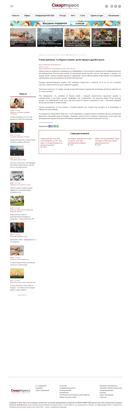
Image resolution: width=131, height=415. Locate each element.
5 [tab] (72, 49)
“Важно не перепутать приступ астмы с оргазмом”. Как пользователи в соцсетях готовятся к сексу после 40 (77, 42)
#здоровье (20, 112)
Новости (15, 15)
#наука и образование (45, 68)
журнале (60, 78)
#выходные (13, 211)
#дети (68, 68)
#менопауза (13, 114)
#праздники (29, 210)
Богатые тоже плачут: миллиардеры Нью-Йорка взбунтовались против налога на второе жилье (22, 165)
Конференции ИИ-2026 (44, 15)
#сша (24, 159)
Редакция (38, 388)
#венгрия (26, 137)
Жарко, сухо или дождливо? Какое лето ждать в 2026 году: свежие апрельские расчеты (107, 141)
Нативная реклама (106, 390)
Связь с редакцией (42, 390)
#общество (13, 112)
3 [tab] (66, 49)
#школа (73, 68)
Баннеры (103, 393)
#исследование (56, 68)
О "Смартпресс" (41, 386)
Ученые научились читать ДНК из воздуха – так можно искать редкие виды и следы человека (22, 288)
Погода (62, 15)
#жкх (18, 259)
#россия (19, 211)
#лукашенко (20, 137)
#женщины (27, 112)
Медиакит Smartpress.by (108, 386)
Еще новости (22, 295)
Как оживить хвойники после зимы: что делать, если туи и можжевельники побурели (80, 141)
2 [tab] (64, 49)
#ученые (63, 68)
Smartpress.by (22, 405)
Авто (73, 15)
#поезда (23, 210)
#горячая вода (24, 259)
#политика (13, 137)
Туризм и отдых (96, 15)
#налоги (19, 159)
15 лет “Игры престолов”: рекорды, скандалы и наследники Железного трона (49, 42)
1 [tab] (61, 49)
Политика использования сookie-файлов (75, 395)
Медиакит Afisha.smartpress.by (111, 388)
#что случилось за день (24, 184)
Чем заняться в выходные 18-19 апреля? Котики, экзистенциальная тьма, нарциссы (104, 42)
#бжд (18, 210)
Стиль (82, 15)
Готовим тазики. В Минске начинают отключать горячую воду (22, 42)
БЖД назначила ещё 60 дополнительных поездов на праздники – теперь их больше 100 (22, 217)
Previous (11, 36)
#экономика (13, 159)
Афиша (27, 15)
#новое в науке (21, 282)
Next (119, 36)
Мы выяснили (113, 15)
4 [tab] (69, 49)
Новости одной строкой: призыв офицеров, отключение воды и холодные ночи (21, 190)
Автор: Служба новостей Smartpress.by (50, 64)
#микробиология (31, 282)
